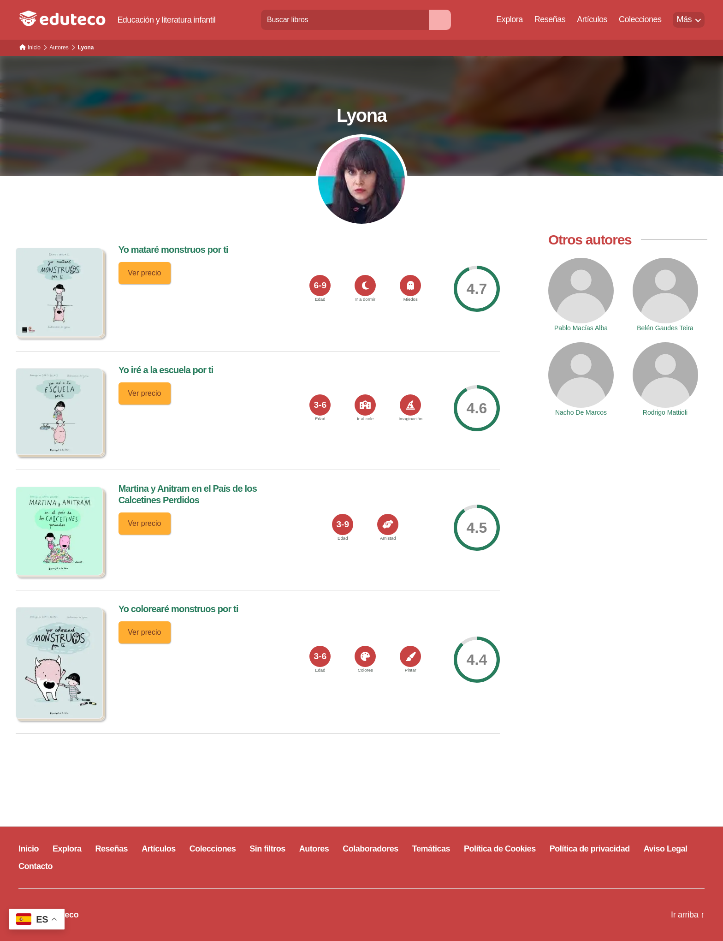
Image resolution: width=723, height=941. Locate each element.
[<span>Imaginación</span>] (410, 405)
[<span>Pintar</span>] (410, 656)
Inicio (28, 848)
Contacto (35, 866)
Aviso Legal (665, 848)
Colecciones (640, 19)
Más (684, 19)
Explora (509, 19)
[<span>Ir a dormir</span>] (365, 285)
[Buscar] (440, 20)
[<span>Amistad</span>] (387, 524)
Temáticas (431, 848)
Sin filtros (267, 848)
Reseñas (550, 19)
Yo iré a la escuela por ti (166, 370)
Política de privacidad (590, 848)
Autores (314, 848)
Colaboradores (370, 848)
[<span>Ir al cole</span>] (365, 405)
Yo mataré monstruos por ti (173, 249)
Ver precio (144, 273)
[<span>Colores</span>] (365, 656)
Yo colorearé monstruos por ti (178, 609)
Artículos (592, 19)
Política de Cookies (500, 848)
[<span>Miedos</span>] (410, 285)
